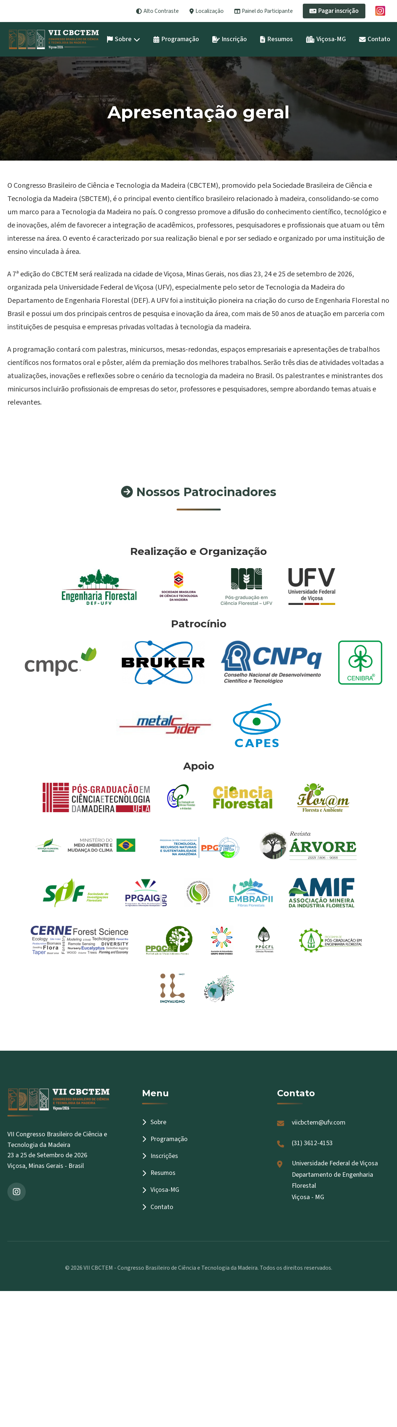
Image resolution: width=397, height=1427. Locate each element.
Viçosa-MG (326, 39)
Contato (374, 39)
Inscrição (229, 39)
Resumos (276, 39)
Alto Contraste (157, 11)
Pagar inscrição (334, 11)
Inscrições (160, 1156)
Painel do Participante (263, 11)
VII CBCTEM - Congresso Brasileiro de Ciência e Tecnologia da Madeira (171, 1268)
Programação (176, 39)
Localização (206, 11)
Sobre (123, 39)
